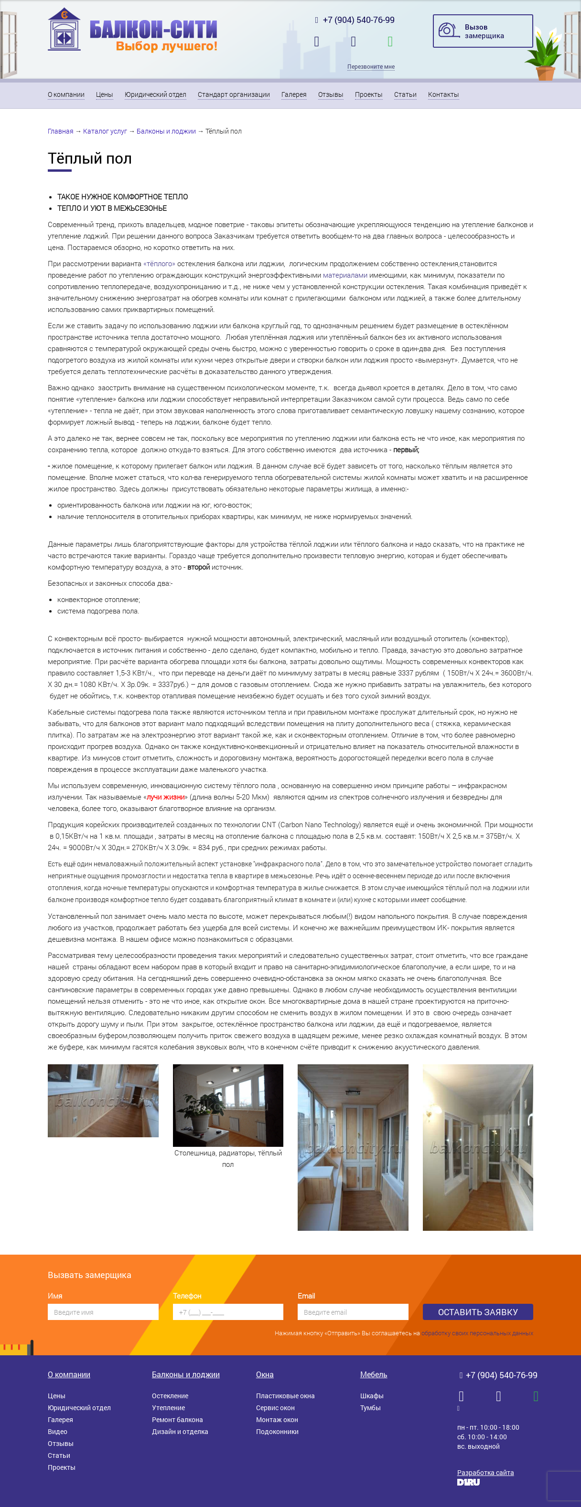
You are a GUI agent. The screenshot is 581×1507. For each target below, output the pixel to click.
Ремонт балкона (177, 1419)
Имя (55, 1295)
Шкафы (372, 1395)
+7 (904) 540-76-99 (353, 19)
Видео (57, 1431)
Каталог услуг (105, 130)
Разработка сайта (485, 1472)
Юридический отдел (155, 94)
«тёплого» (159, 263)
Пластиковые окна (285, 1395)
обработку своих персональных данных (477, 1333)
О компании (66, 94)
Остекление (170, 1395)
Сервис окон (275, 1407)
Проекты (369, 94)
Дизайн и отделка (180, 1431)
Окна (265, 1374)
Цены (104, 94)
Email (306, 1295)
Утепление (168, 1407)
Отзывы (331, 94)
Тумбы (370, 1407)
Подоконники (277, 1431)
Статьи (405, 94)
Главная (61, 130)
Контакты (443, 94)
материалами (345, 275)
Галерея (294, 94)
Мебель (373, 1374)
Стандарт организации (234, 94)
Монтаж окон (277, 1419)
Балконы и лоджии (166, 130)
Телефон (187, 1295)
